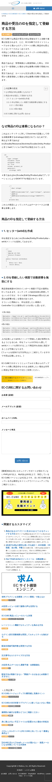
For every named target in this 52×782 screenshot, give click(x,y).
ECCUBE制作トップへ (42, 377)
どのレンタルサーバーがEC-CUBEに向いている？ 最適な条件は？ (25, 732)
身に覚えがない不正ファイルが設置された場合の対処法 (25, 722)
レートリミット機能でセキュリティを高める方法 (22, 625)
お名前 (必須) (7, 395)
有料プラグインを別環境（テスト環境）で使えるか (23, 597)
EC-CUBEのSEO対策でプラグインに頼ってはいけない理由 (26, 703)
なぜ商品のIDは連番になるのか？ (19, 92)
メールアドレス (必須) (11, 406)
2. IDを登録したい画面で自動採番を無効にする (28, 102)
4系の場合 (18, 109)
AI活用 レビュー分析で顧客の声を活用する (20, 606)
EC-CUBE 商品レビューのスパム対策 (17, 616)
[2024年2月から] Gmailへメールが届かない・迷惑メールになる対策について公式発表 (25, 743)
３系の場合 (18, 105)
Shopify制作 (32, 774)
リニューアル (35, 34)
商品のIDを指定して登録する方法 (19, 96)
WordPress (40, 774)
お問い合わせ (12, 774)
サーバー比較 (28, 776)
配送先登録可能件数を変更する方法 (17, 646)
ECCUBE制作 (22, 774)
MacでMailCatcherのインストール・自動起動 (25, 559)
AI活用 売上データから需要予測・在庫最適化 (21, 665)
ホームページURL (9, 418)
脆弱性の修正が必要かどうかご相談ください (20, 712)
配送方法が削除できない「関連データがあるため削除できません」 (25, 675)
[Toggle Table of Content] (44, 88)
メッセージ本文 (8, 430)
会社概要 (4, 774)
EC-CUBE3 (7, 34)
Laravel (48, 774)
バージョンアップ (20, 34)
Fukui (20, 776)
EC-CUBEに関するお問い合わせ (18, 114)
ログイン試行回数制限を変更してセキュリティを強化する (25, 635)
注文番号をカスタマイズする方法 (16, 655)
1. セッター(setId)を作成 (19, 99)
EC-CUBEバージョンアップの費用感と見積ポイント (23, 693)
